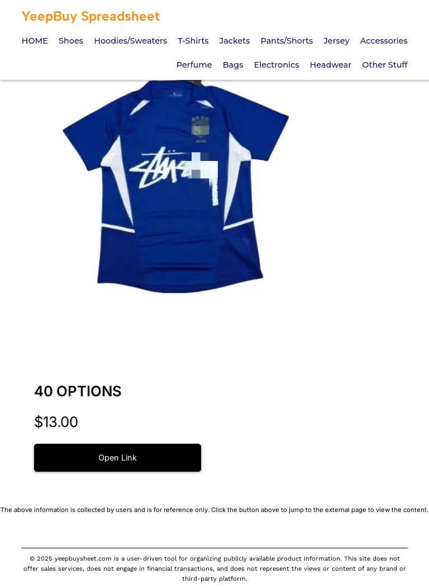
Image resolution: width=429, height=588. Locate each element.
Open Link (117, 457)
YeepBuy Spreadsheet (90, 16)
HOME (35, 41)
